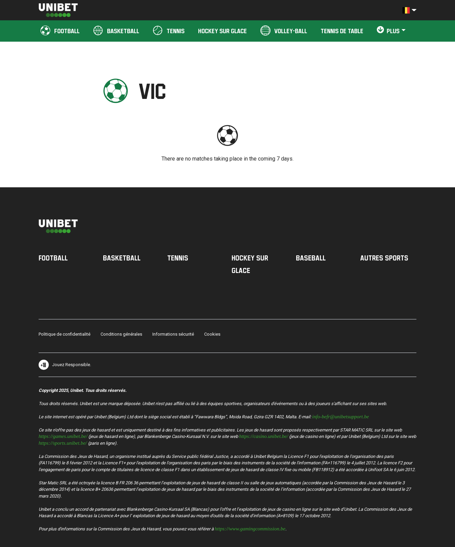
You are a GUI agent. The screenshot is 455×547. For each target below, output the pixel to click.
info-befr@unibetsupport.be (340, 416)
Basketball (121, 258)
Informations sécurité (173, 334)
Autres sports (384, 258)
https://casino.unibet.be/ (263, 435)
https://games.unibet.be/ (63, 435)
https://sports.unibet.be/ (63, 442)
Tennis (177, 258)
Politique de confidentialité (64, 334)
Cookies (212, 334)
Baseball (311, 258)
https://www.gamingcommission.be (250, 528)
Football (53, 258)
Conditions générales (121, 334)
